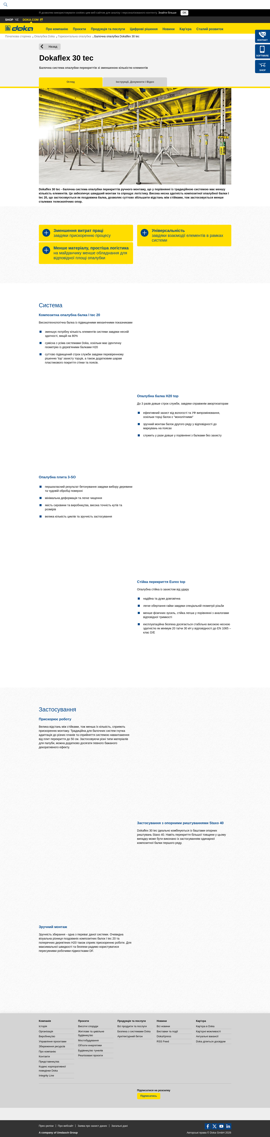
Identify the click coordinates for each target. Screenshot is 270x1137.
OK (184, 12)
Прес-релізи (46, 1125)
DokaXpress (164, 1036)
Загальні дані (119, 1125)
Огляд (71, 81)
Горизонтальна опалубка (74, 36)
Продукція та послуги (108, 29)
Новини (169, 29)
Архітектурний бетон (130, 1036)
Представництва (49, 1061)
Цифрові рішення (144, 29)
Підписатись (148, 1095)
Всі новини (163, 1026)
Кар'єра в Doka (205, 1026)
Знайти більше (167, 12)
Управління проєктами (52, 1041)
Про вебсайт (65, 1125)
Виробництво (47, 1036)
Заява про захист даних (92, 1125)
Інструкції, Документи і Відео (135, 81)
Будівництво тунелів (90, 1050)
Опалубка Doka (44, 36)
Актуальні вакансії (207, 1036)
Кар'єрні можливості (208, 1031)
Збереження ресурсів (52, 1046)
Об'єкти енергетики (90, 1045)
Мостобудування (88, 1040)
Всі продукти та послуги (132, 1026)
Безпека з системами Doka (134, 1031)
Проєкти (79, 29)
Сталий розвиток (209, 29)
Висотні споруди (88, 1026)
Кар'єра (185, 29)
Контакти (44, 1056)
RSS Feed (163, 1041)
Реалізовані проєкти (90, 1055)
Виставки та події (167, 1031)
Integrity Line (46, 1075)
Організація (46, 1031)
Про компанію (57, 29)
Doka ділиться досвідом (211, 1041)
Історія (43, 1026)
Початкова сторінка (18, 36)
